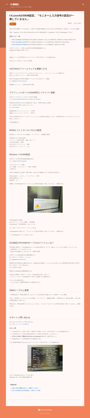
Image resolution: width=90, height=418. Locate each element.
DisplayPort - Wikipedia (17, 105)
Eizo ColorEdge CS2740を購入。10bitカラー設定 (26, 390)
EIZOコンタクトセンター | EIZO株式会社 (20, 324)
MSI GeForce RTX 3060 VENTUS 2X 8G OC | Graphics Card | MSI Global (26, 99)
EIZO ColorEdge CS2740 (19, 42)
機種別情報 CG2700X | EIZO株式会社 (19, 81)
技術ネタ (12, 24)
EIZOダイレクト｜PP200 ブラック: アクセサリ (21, 257)
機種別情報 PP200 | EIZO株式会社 (19, 259)
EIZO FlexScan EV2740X (19, 44)
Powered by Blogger (45, 410)
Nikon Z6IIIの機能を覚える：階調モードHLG (25, 388)
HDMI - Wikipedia (15, 107)
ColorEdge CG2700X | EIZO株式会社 (19, 161)
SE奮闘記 (14, 4)
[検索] (83, 5)
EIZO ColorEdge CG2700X (19, 39)
